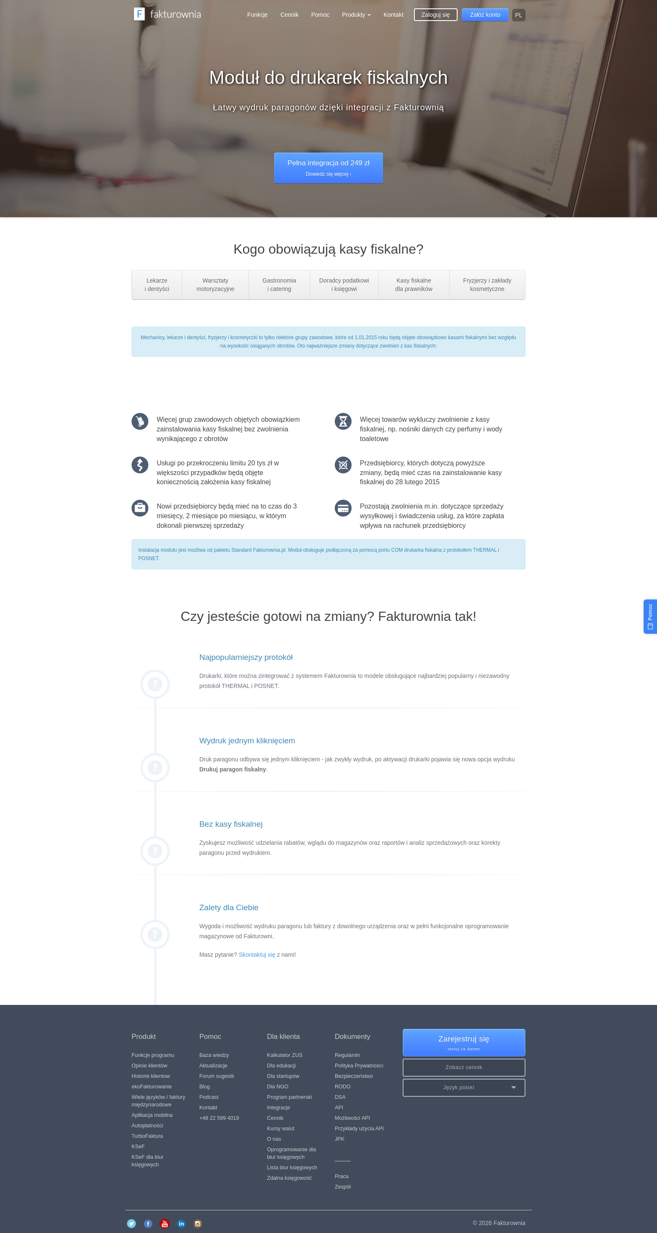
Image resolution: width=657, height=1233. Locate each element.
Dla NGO (277, 1087)
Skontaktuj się (257, 954)
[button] (464, 1088)
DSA (340, 1097)
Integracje (278, 1108)
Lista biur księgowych (292, 1168)
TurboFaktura (147, 1136)
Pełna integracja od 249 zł (328, 168)
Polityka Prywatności (359, 1066)
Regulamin (347, 1055)
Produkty (356, 14)
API (339, 1108)
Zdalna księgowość (289, 1178)
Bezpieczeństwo (354, 1076)
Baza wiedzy (214, 1055)
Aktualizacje (213, 1066)
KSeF (138, 1147)
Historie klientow (151, 1076)
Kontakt (393, 14)
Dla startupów (283, 1076)
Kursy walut (280, 1129)
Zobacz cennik (463, 1067)
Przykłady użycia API (359, 1129)
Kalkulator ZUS (285, 1055)
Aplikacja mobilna (152, 1115)
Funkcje (257, 14)
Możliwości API (352, 1118)
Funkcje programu (153, 1055)
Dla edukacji (281, 1066)
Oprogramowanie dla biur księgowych (291, 1153)
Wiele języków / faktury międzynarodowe (158, 1101)
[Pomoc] (650, 617)
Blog (204, 1087)
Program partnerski (289, 1097)
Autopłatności (147, 1126)
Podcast (209, 1097)
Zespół (343, 1187)
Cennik (289, 14)
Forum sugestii (216, 1076)
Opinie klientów (149, 1066)
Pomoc (320, 14)
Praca (342, 1176)
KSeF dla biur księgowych (147, 1161)
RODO (343, 1087)
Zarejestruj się (464, 1043)
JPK (339, 1139)
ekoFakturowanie (152, 1087)
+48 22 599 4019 (219, 1118)
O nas (274, 1139)
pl (518, 15)
